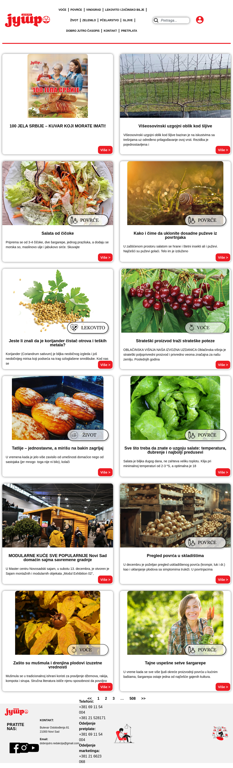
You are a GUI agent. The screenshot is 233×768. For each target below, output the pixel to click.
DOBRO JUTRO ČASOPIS (83, 30)
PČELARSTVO (109, 20)
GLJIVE (128, 20)
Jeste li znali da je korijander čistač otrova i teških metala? (57, 343)
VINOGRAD (93, 9)
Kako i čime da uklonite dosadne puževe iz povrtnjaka (175, 235)
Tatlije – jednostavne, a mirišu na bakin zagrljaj (57, 448)
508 (133, 698)
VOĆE (62, 9)
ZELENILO (89, 20)
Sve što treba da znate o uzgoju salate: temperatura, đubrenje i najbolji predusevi (175, 450)
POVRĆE (76, 9)
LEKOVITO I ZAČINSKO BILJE (124, 9)
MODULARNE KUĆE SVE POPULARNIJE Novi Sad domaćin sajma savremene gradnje (57, 557)
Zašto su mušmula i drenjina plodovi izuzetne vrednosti (57, 665)
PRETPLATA (129, 30)
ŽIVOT (74, 20)
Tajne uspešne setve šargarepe (175, 663)
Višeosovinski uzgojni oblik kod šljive (175, 126)
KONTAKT (110, 30)
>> (143, 698)
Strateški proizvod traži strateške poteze (175, 341)
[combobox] (171, 20)
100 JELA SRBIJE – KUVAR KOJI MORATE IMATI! (58, 126)
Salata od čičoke (57, 233)
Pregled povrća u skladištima (175, 555)
